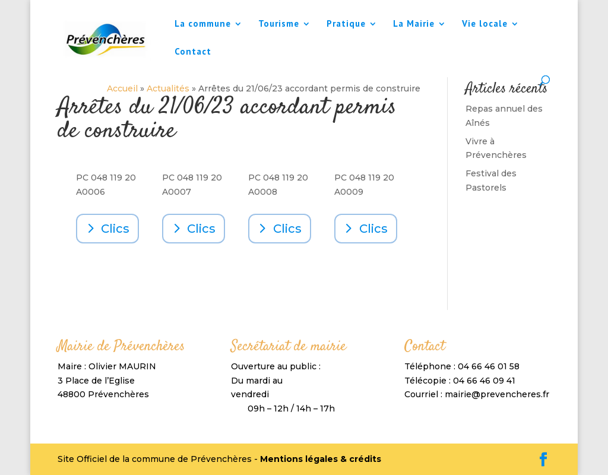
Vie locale (485, 24)
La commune (203, 24)
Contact (193, 52)
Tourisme (278, 24)
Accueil (122, 88)
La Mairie (414, 24)
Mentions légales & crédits (320, 459)
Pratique (346, 24)
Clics (115, 228)
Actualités (168, 88)
